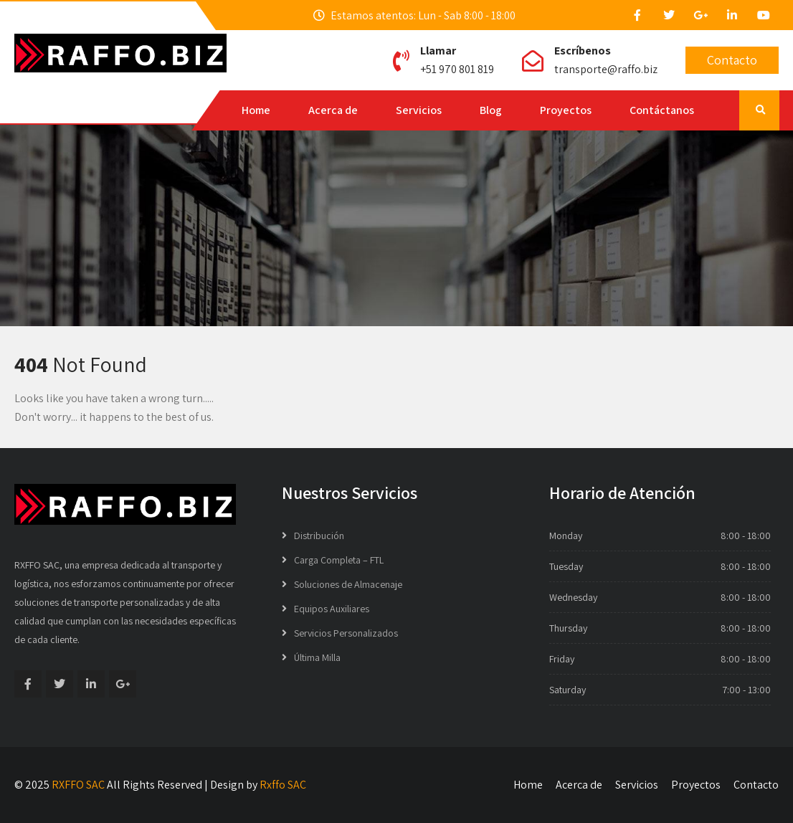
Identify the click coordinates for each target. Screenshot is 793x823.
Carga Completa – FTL (339, 559)
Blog (491, 110)
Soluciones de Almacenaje (348, 584)
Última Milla (317, 657)
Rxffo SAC (283, 784)
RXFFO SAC (78, 784)
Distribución (319, 535)
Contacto (732, 60)
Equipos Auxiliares (331, 608)
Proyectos (566, 110)
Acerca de (333, 110)
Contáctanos (662, 110)
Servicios (419, 110)
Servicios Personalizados (346, 633)
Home (256, 110)
